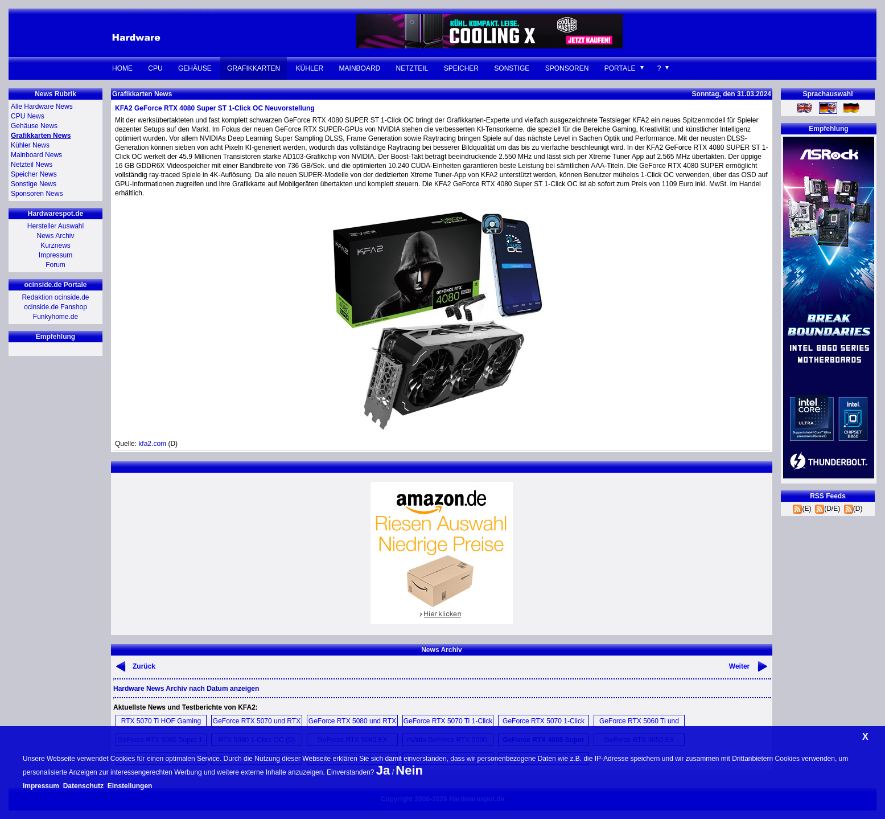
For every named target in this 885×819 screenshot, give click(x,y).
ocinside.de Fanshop (55, 307)
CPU (155, 68)
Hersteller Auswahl (55, 226)
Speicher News (34, 174)
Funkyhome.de (55, 317)
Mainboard (360, 68)
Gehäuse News (34, 126)
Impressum (55, 255)
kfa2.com (152, 444)
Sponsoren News (37, 194)
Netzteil (412, 68)
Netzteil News (31, 165)
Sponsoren (567, 68)
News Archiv (55, 236)
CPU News (27, 116)
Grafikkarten (253, 68)
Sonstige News (33, 184)
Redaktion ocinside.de (55, 297)
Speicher (461, 68)
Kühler (310, 68)
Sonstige (511, 68)
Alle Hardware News (42, 106)
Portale (620, 68)
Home (122, 68)
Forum (55, 265)
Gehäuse (195, 68)
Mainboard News (36, 155)
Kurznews (55, 245)
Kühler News (30, 145)
